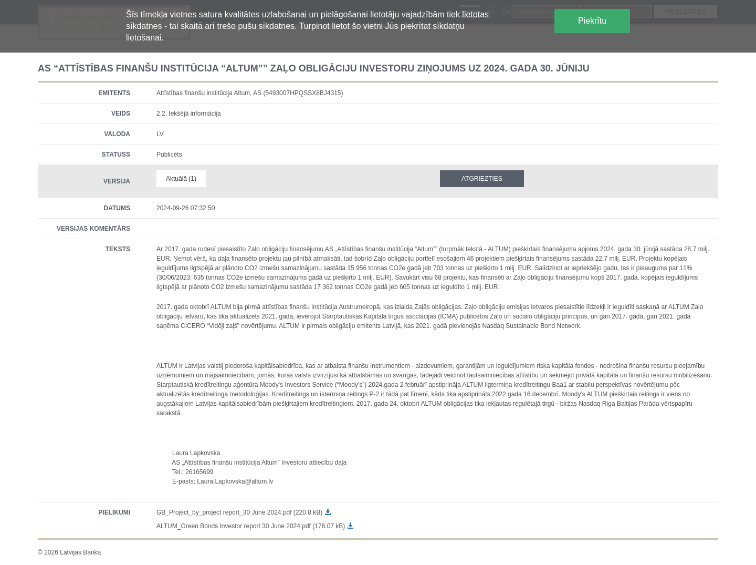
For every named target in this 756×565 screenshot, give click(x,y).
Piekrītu (592, 20)
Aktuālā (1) (181, 178)
